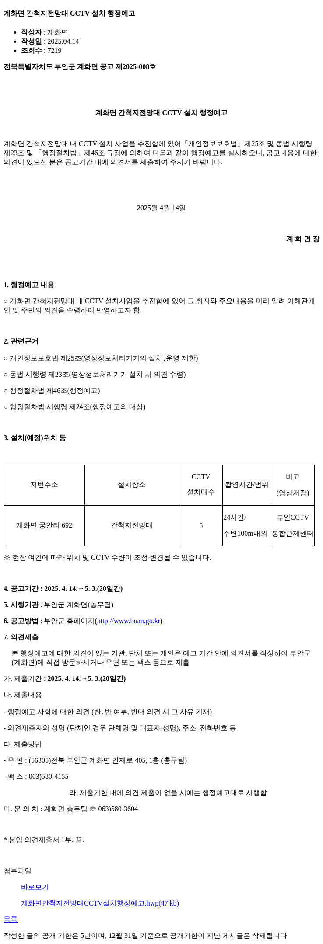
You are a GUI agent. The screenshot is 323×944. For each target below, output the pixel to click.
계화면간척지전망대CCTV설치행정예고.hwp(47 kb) (100, 903)
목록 (11, 919)
